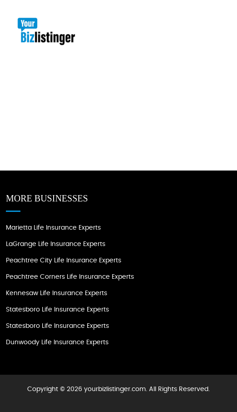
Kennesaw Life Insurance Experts (56, 293)
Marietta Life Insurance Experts (53, 228)
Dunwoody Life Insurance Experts (57, 342)
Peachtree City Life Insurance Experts (63, 260)
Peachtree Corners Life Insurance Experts (70, 277)
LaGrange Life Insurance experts (55, 244)
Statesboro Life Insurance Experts (57, 309)
